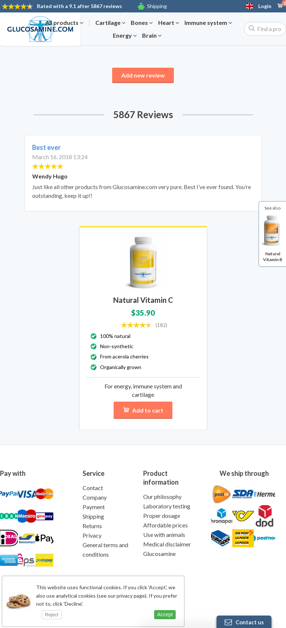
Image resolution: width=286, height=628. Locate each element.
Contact (93, 487)
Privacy (92, 535)
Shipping (157, 6)
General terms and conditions (105, 549)
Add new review (143, 75)
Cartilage (110, 23)
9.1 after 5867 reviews (79, 6)
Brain (151, 35)
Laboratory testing (166, 506)
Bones (142, 23)
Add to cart (143, 410)
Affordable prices (165, 525)
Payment (94, 506)
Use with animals (164, 534)
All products (64, 23)
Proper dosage (161, 515)
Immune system (208, 23)
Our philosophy (162, 496)
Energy (125, 35)
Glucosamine (159, 553)
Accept (165, 614)
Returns (92, 525)
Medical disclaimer (167, 544)
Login (264, 6)
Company (95, 497)
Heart (168, 23)
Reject (51, 614)
